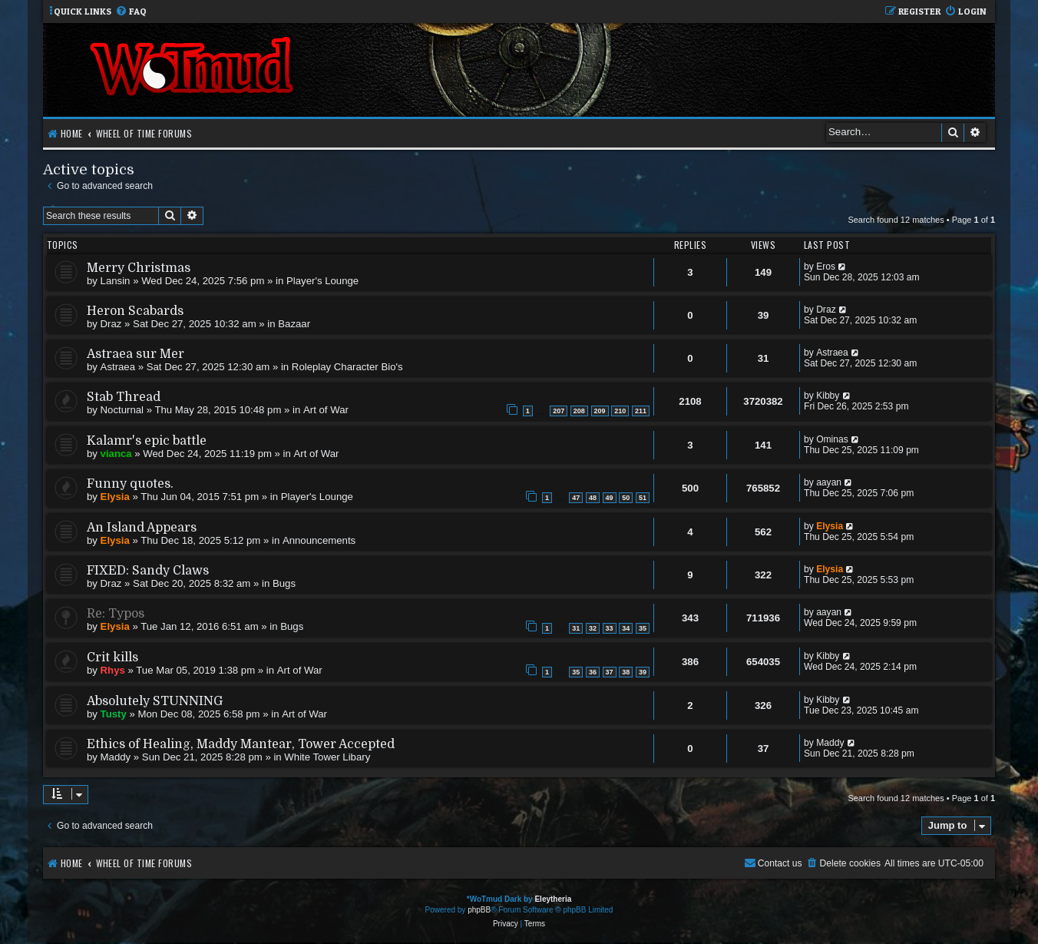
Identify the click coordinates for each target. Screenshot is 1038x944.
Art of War (326, 410)
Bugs (284, 583)
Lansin (116, 281)
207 (558, 411)
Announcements (319, 540)
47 (576, 498)
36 (593, 672)
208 (579, 411)
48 (593, 498)
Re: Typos (115, 614)
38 (626, 672)
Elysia (115, 496)
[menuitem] (131, 12)
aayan (828, 482)
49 (609, 498)
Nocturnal (122, 410)
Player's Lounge (322, 281)
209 (600, 411)
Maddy (116, 757)
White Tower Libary (327, 757)
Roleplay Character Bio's (347, 367)
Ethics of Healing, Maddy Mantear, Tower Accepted (241, 744)
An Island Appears (142, 528)
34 (626, 628)
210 (620, 411)
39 (642, 672)
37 (609, 672)
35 (642, 628)
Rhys (113, 670)
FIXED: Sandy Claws (148, 571)
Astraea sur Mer (135, 354)
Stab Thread (123, 397)
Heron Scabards (135, 311)
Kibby (827, 395)
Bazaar (294, 324)
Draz (111, 324)
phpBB (479, 910)
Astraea (118, 367)
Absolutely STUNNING (155, 701)
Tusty (114, 714)
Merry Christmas (138, 268)
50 (626, 498)
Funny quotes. (130, 484)
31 (576, 628)
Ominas (832, 439)
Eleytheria (552, 899)
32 (593, 628)
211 (640, 411)
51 (642, 498)
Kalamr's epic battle (147, 441)
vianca (116, 453)
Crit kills (112, 657)
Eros (825, 266)
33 (609, 628)
